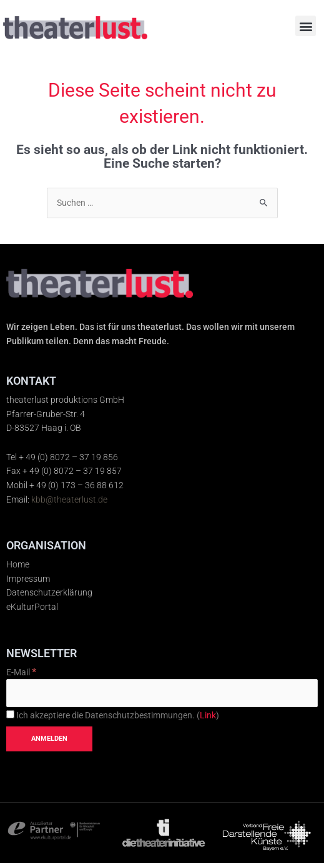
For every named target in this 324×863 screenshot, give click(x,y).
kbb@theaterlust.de (69, 499)
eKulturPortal (32, 607)
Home (17, 564)
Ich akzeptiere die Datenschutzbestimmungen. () (112, 715)
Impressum (28, 579)
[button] (305, 26)
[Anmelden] (49, 738)
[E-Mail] (162, 693)
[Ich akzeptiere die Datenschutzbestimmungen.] (10, 714)
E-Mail (21, 672)
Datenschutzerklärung (49, 592)
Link (208, 715)
